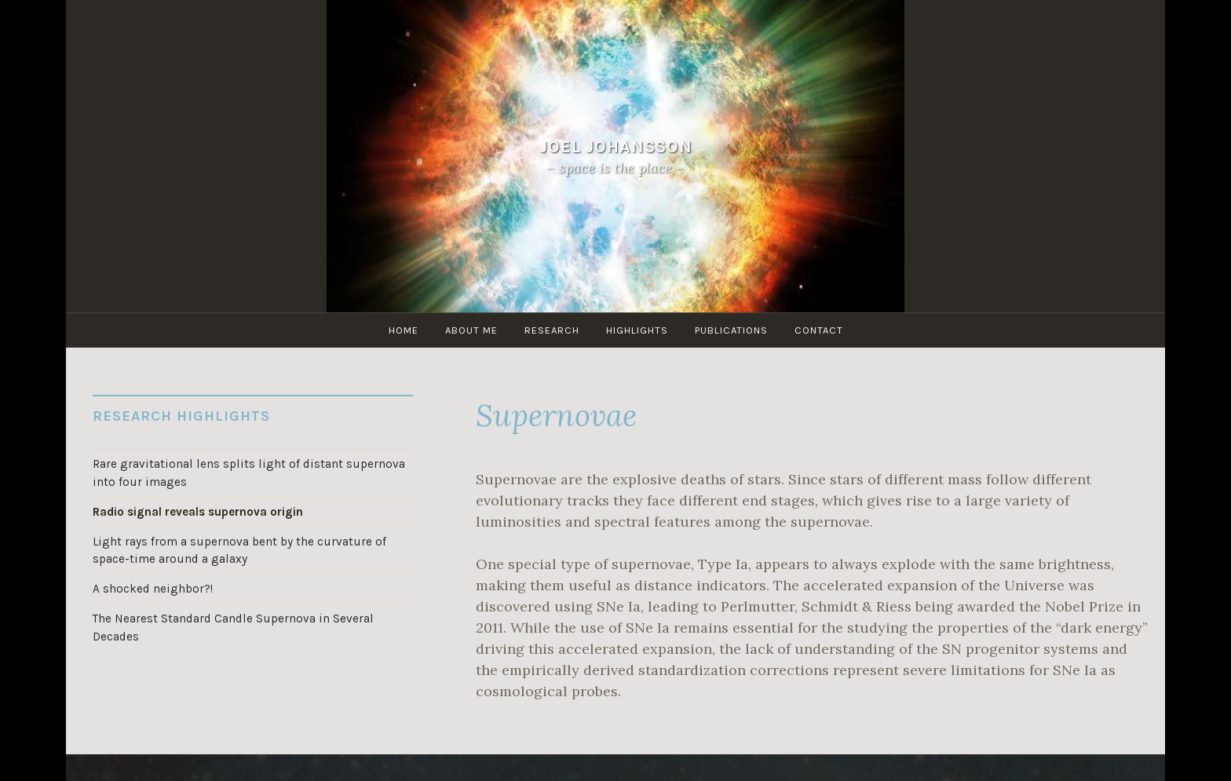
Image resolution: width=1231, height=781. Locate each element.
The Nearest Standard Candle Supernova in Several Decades (233, 627)
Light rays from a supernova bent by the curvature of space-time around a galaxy (239, 551)
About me (471, 330)
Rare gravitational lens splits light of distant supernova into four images (249, 473)
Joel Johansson (615, 146)
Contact (818, 330)
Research (551, 330)
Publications (731, 330)
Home (403, 330)
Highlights (637, 330)
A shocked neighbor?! (153, 589)
